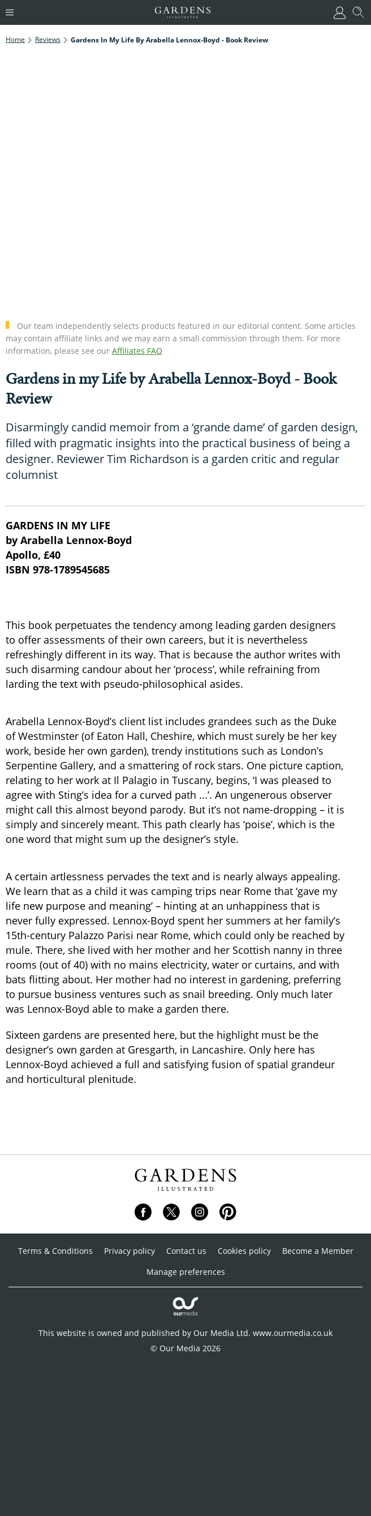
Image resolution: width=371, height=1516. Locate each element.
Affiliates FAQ (137, 350)
